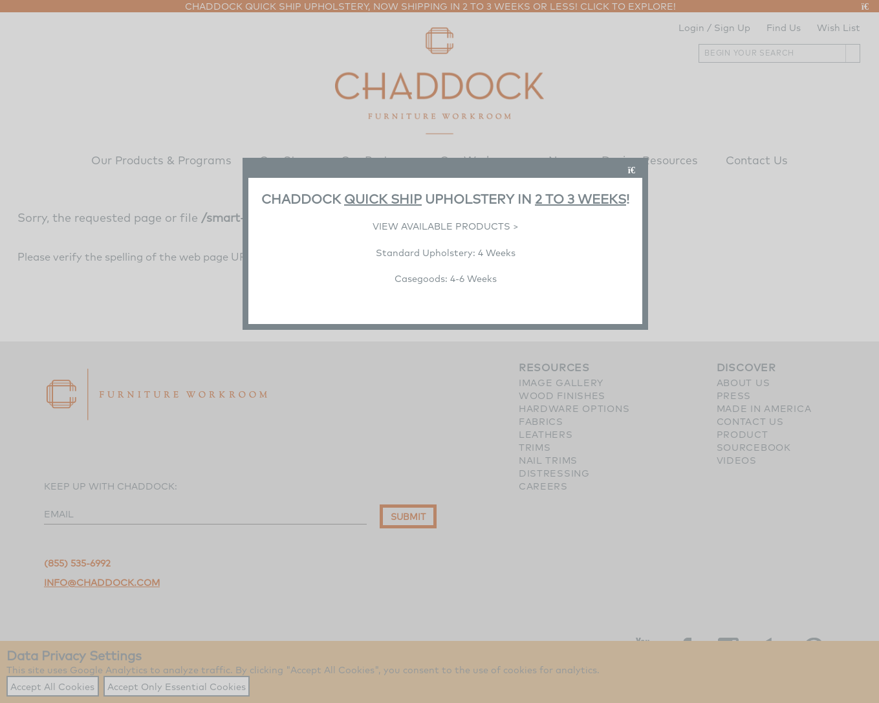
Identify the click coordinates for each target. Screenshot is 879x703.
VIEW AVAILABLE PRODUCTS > (446, 226)
